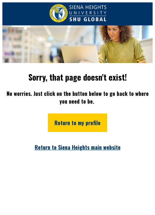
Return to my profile (77, 123)
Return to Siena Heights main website (78, 147)
